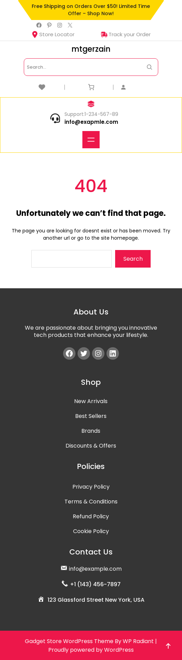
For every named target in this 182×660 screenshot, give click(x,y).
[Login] (139, 87)
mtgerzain (91, 49)
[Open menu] (91, 139)
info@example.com (95, 569)
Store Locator (52, 34)
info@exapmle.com (91, 122)
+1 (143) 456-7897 (95, 584)
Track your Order (126, 34)
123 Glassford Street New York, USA (96, 600)
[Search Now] (149, 67)
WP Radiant (138, 641)
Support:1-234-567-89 (91, 114)
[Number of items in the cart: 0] (91, 87)
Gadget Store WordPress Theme (69, 641)
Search (133, 259)
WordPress (119, 650)
